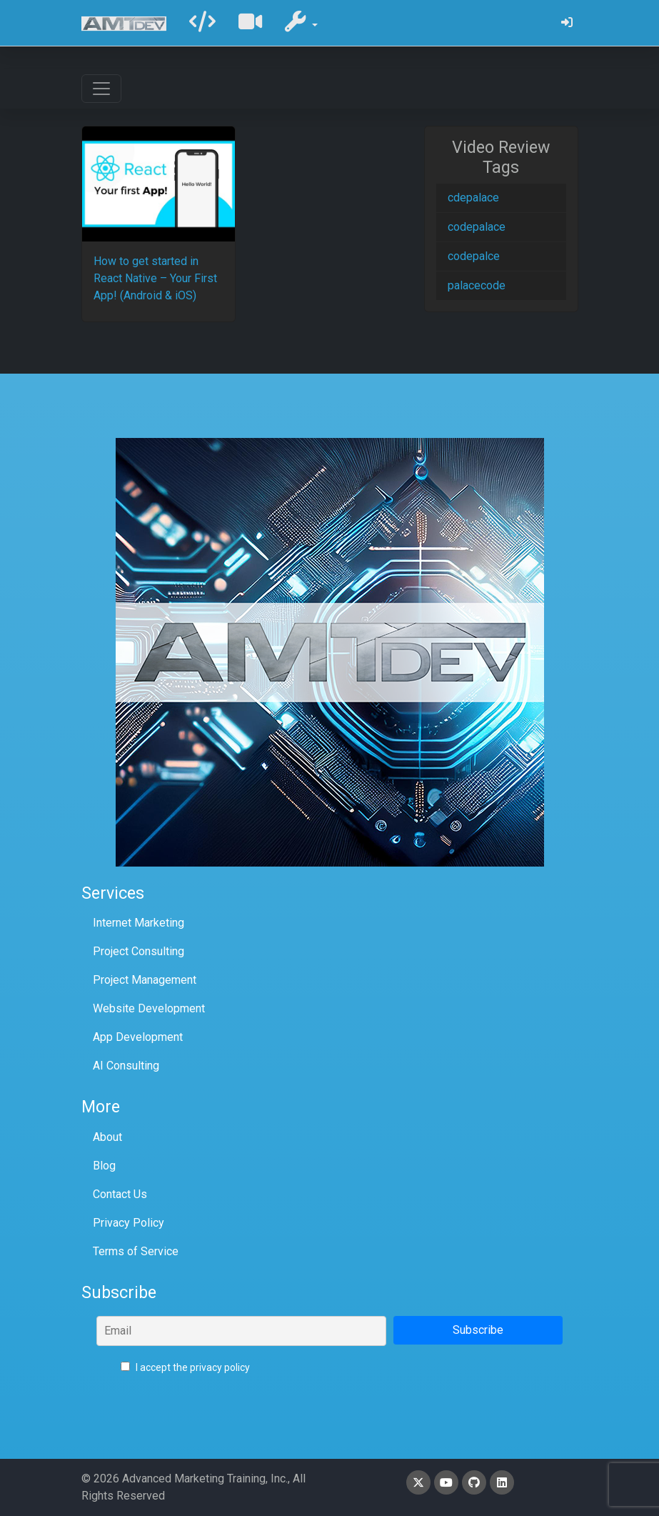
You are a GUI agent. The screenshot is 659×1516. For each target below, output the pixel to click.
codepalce (474, 256)
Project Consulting (138, 951)
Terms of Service (135, 1251)
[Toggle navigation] (101, 88)
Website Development (149, 1008)
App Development (138, 1037)
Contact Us (120, 1194)
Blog (104, 1165)
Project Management (144, 980)
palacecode (476, 285)
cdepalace (473, 197)
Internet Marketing (138, 922)
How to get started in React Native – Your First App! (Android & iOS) (155, 278)
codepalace (476, 227)
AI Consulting (126, 1065)
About (107, 1137)
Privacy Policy (128, 1223)
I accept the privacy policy (185, 1367)
